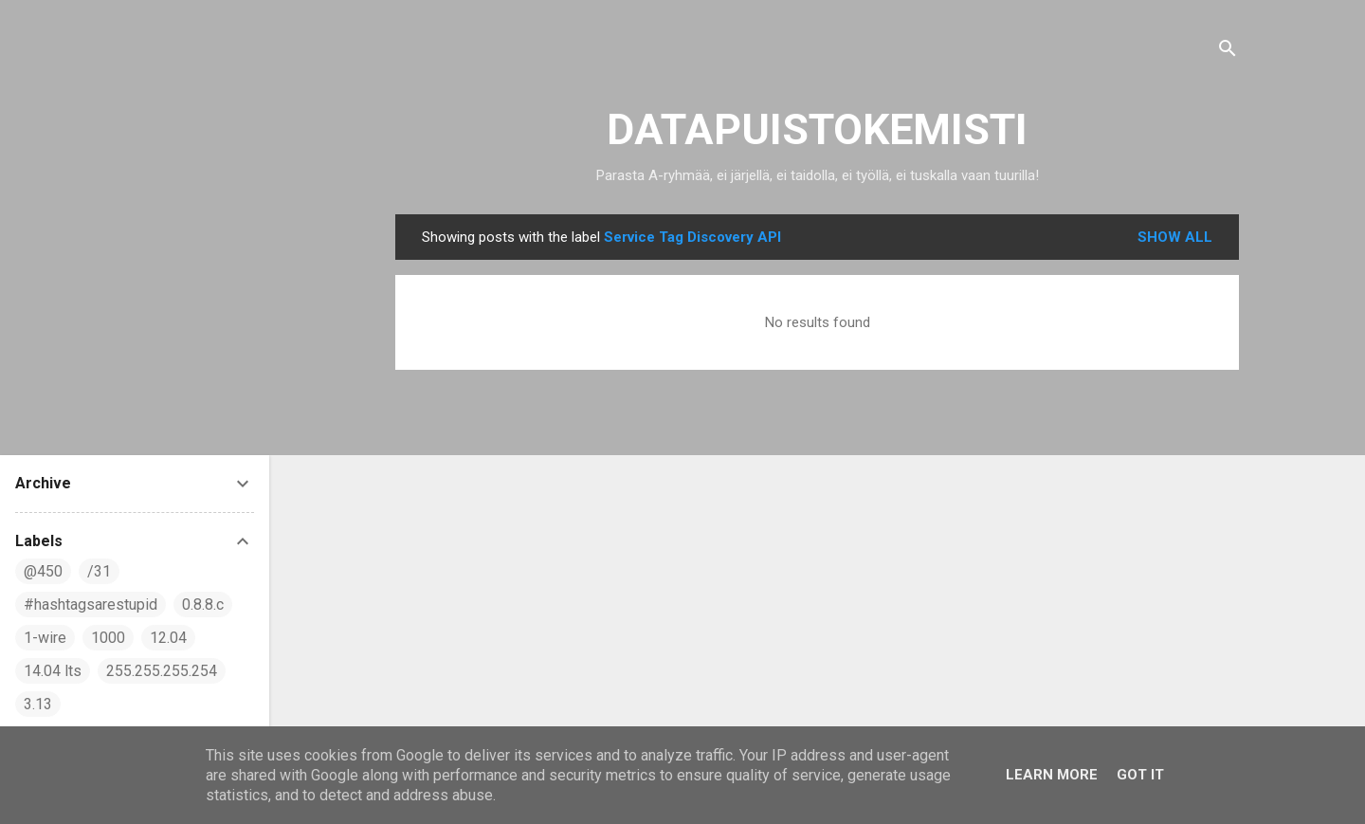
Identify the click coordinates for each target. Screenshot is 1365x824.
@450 (43, 571)
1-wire (45, 638)
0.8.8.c (203, 604)
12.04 (168, 638)
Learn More (1052, 774)
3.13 (38, 704)
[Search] (1227, 52)
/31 (99, 571)
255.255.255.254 (161, 671)
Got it (1140, 774)
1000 (108, 638)
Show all (1175, 237)
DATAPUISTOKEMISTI (817, 129)
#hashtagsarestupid (90, 604)
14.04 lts (53, 671)
